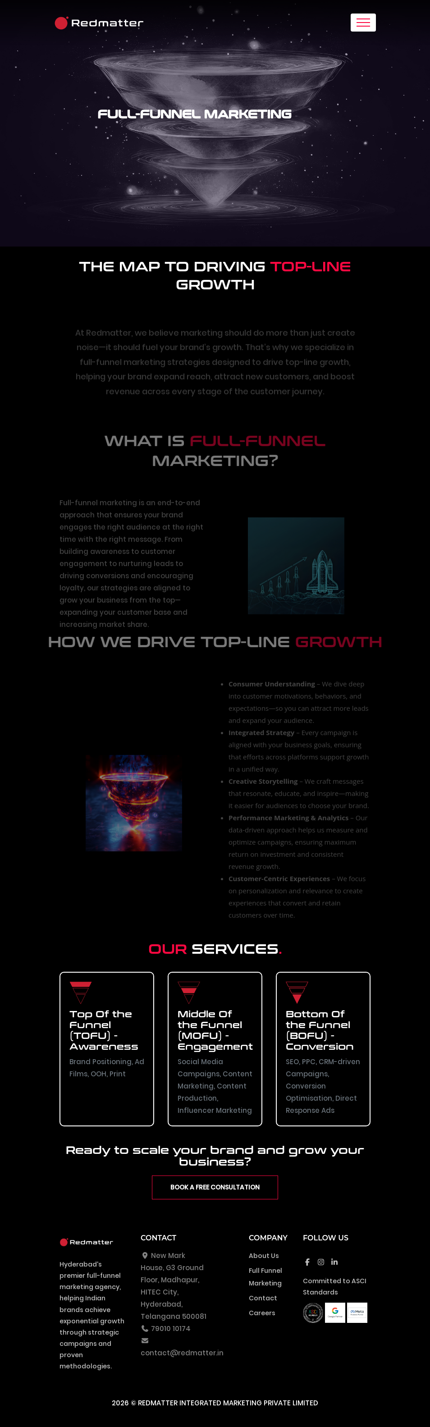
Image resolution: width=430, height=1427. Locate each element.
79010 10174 (166, 1328)
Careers (262, 1312)
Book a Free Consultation (215, 1187)
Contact (263, 1298)
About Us (264, 1255)
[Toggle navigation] (363, 23)
